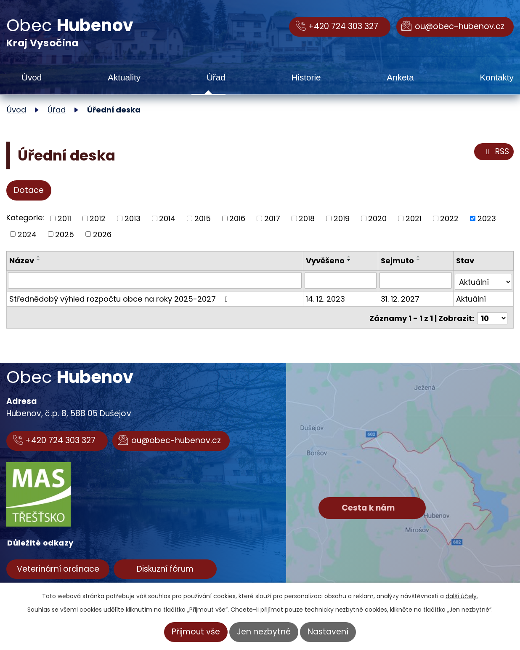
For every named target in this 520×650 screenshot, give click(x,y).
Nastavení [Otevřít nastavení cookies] (328, 631)
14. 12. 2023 (326, 297)
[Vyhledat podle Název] (155, 280)
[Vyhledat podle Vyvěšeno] (341, 280)
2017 (272, 218)
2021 (414, 218)
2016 (237, 218)
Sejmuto (398, 260)
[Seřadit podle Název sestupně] (38, 260)
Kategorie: (25, 217)
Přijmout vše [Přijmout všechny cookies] (196, 631)
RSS (496, 152)
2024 (27, 234)
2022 (449, 218)
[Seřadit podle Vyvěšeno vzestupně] (350, 256)
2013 (133, 218)
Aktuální (471, 297)
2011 (64, 218)
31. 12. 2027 (401, 297)
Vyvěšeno (326, 260)
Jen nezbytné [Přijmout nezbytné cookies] (264, 631)
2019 (342, 218)
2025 (64, 234)
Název (21, 260)
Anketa (400, 77)
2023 (487, 218)
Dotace (29, 190)
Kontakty (497, 77)
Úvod (31, 77)
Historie (306, 77)
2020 (377, 218)
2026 (102, 234)
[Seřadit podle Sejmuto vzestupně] (419, 256)
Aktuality (124, 77)
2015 (202, 218)
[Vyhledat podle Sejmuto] (416, 280)
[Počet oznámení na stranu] (492, 315)
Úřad (216, 77)
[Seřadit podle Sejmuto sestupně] (419, 260)
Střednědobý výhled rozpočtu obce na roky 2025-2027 (120, 297)
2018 (307, 218)
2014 (167, 218)
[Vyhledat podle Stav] (483, 280)
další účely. (462, 596)
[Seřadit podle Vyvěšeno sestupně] (350, 260)
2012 (98, 218)
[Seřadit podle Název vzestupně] (38, 256)
